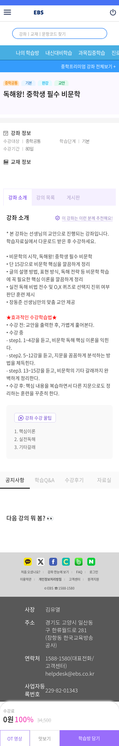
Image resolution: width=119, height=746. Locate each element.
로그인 (93, 572)
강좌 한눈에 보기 (58, 572)
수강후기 (74, 480)
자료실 (104, 480)
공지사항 (14, 480)
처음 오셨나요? (30, 572)
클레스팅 (66, 561)
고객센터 (74, 579)
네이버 (91, 561)
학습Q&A (45, 480)
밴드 (79, 561)
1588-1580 (57, 658)
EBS (38, 12)
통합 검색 (98, 33)
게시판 (73, 197)
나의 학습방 (27, 52)
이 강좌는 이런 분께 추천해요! (87, 218)
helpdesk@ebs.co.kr (69, 673)
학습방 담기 (89, 738)
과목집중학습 (91, 52)
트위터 (40, 561)
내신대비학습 (58, 52)
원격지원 (93, 579)
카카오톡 (28, 561)
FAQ (79, 572)
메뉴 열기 (7, 12)
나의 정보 (113, 12)
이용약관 (25, 579)
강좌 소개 (17, 197)
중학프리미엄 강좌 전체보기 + (88, 66)
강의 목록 (45, 197)
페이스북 (53, 561)
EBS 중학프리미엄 (65, 12)
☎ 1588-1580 (65, 588)
